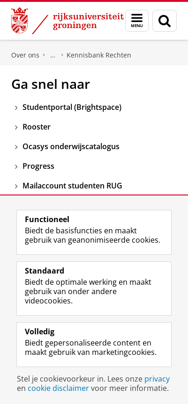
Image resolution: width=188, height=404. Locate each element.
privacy (157, 379)
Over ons (25, 54)
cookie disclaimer (58, 388)
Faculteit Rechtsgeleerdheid (53, 55)
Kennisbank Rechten (99, 54)
